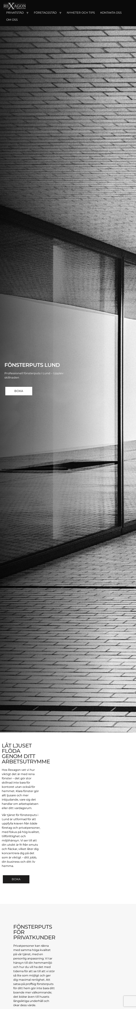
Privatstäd (15, 12)
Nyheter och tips (81, 12)
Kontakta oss (111, 12)
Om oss (12, 19)
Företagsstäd (45, 12)
